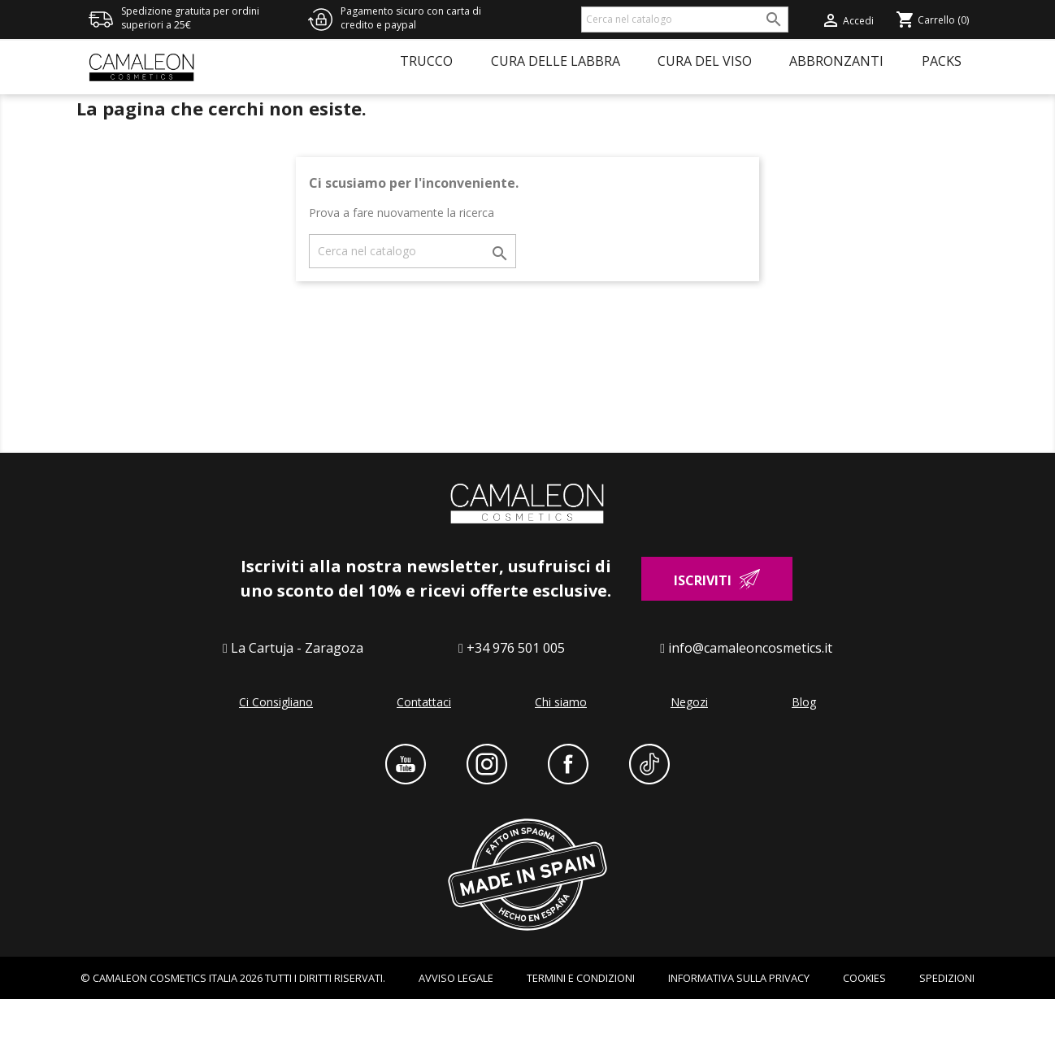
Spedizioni (947, 1029)
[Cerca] (684, 20)
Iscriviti (703, 632)
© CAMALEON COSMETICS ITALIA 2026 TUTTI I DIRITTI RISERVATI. (232, 1029)
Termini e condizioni (581, 1029)
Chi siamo (561, 753)
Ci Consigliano (276, 753)
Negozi (689, 753)
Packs (942, 61)
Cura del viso (705, 61)
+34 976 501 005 (516, 699)
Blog (804, 753)
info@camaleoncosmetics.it (750, 699)
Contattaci (424, 753)
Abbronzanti (836, 61)
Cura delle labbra (555, 61)
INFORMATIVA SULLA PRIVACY (739, 1029)
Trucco (426, 61)
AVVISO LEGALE (456, 1029)
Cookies (864, 1029)
